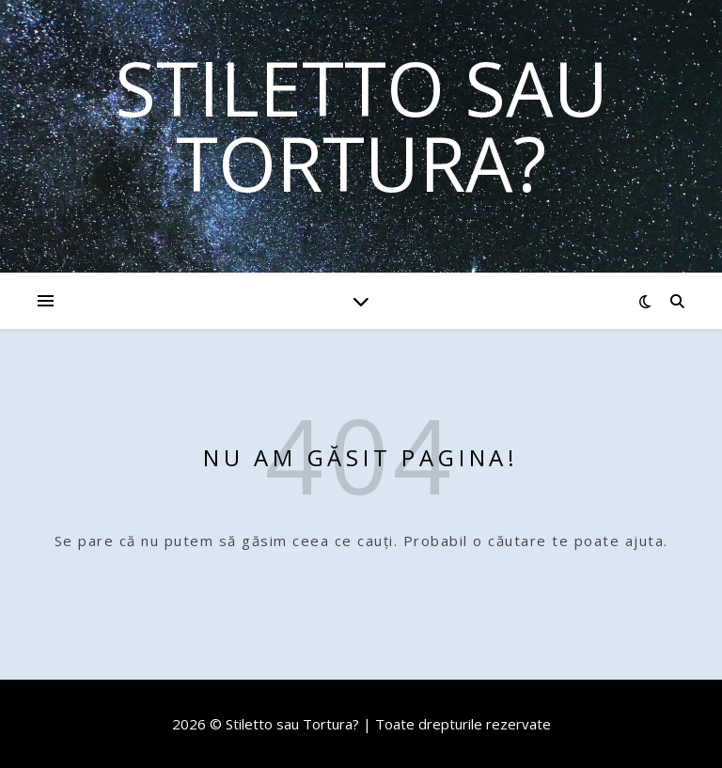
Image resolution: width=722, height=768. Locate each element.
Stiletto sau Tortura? (361, 125)
